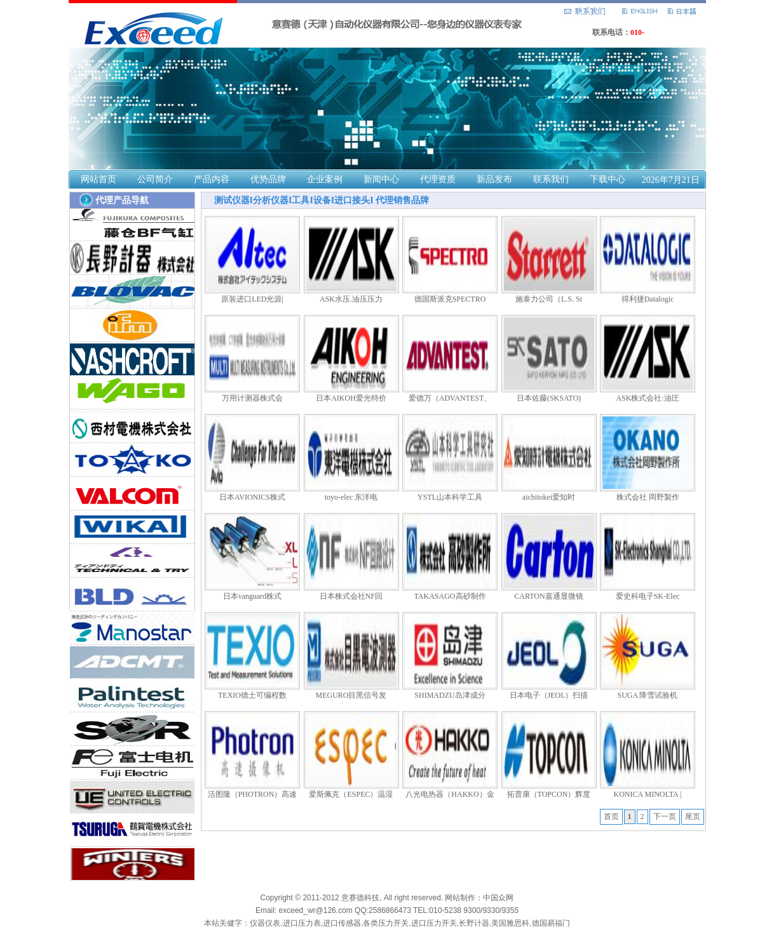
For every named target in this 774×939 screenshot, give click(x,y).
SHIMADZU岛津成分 (449, 695)
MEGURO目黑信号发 (350, 695)
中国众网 (498, 897)
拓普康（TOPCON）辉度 (549, 794)
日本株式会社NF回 (351, 596)
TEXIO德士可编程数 (252, 695)
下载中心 (607, 179)
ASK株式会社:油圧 (647, 398)
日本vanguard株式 (252, 596)
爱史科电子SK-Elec (648, 596)
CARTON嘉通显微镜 (548, 596)
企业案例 (325, 179)
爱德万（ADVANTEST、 (450, 398)
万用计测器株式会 (252, 398)
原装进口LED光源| (252, 299)
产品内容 (211, 179)
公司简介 (155, 179)
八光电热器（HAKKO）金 (449, 794)
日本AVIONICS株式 (252, 497)
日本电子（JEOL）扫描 (549, 695)
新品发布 (494, 179)
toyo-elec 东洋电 (351, 497)
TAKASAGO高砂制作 (449, 596)
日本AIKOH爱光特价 (351, 398)
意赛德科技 (360, 897)
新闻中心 (381, 179)
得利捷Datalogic (647, 299)
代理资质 (438, 179)
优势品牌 (268, 179)
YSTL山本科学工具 (450, 497)
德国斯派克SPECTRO (450, 299)
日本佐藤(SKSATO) (549, 398)
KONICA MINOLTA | (647, 794)
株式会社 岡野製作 (647, 497)
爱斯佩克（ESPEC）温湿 (351, 794)
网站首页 (98, 179)
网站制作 (460, 897)
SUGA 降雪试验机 (647, 695)
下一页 (664, 816)
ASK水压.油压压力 (351, 299)
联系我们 (551, 179)
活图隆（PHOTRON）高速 (252, 794)
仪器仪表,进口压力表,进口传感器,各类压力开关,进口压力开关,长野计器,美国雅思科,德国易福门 (409, 923)
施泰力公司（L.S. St (548, 299)
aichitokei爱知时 (548, 497)
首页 (611, 816)
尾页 (692, 816)
